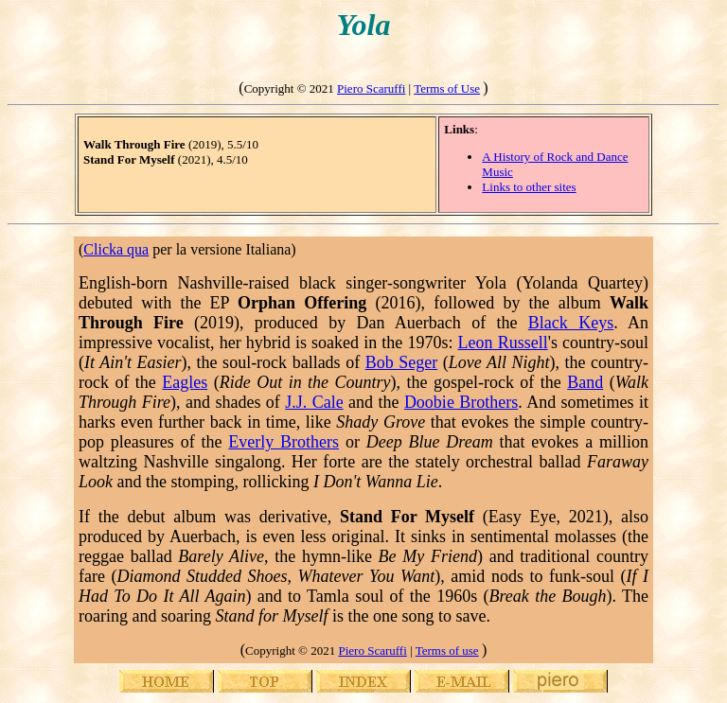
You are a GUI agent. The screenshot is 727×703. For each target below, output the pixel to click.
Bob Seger (401, 362)
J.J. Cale (314, 402)
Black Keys (570, 322)
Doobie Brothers (461, 402)
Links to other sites (529, 187)
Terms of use (447, 650)
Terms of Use (447, 88)
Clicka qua (116, 249)
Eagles (184, 382)
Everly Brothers (283, 441)
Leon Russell (503, 342)
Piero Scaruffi (371, 88)
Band (585, 382)
